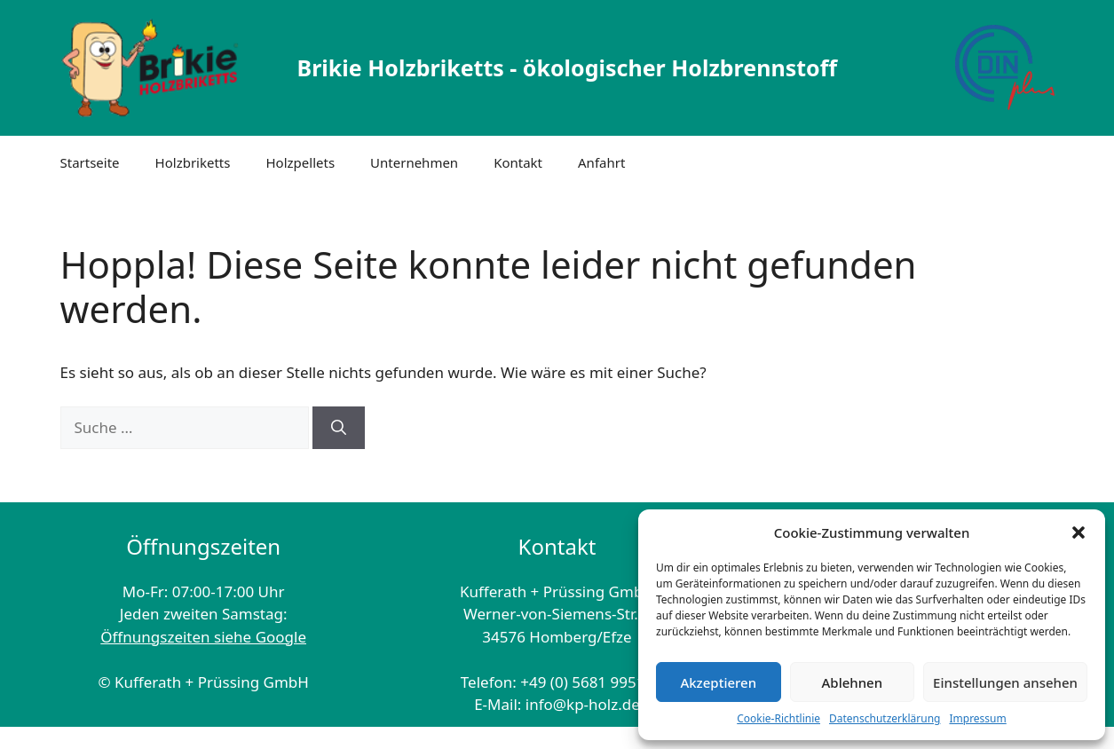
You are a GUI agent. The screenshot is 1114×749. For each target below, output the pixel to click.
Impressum (977, 718)
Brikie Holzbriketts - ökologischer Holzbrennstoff (567, 67)
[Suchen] (338, 427)
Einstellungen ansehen (1005, 682)
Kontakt (518, 162)
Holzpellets (300, 162)
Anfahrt (601, 162)
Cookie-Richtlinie (778, 718)
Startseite (90, 162)
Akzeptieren (718, 682)
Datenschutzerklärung (884, 718)
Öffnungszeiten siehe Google (203, 637)
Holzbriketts (193, 162)
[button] (1078, 532)
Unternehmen (414, 162)
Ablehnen (852, 682)
